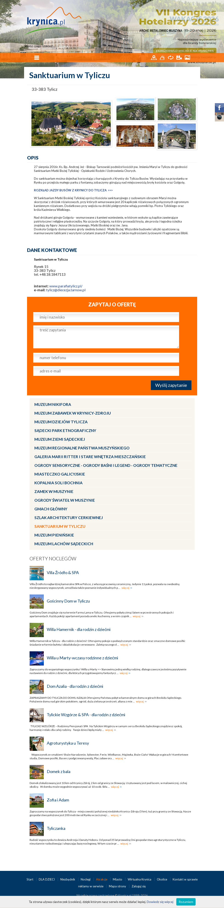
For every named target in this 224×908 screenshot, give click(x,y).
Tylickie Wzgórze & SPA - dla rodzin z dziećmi (86, 714)
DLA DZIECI (47, 879)
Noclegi (86, 879)
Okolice (162, 879)
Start (30, 879)
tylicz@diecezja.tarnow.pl (66, 290)
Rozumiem (186, 902)
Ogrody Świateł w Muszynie (64, 500)
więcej (125, 587)
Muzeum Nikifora (52, 404)
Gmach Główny (50, 508)
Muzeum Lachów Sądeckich (63, 543)
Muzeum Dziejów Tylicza (61, 421)
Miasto (118, 879)
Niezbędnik (68, 879)
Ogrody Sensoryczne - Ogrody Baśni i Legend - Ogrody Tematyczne (105, 465)
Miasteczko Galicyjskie (59, 474)
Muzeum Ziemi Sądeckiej (59, 439)
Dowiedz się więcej (160, 902)
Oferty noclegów (53, 558)
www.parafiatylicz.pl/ (66, 286)
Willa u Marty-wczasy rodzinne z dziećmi (82, 657)
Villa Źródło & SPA (63, 572)
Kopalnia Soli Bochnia (58, 482)
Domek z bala (58, 771)
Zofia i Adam (58, 799)
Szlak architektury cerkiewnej (68, 517)
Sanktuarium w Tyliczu (59, 526)
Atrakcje (102, 879)
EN (194, 4)
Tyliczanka (56, 828)
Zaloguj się (139, 886)
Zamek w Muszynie (53, 491)
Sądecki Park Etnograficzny (65, 430)
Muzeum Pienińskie (54, 535)
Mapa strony (117, 886)
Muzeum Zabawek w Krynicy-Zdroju (72, 413)
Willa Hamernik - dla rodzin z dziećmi (79, 629)
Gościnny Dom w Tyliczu (68, 600)
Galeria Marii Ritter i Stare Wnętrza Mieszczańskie (90, 456)
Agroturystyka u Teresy (68, 743)
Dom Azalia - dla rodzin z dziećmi (75, 686)
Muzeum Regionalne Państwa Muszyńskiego (82, 448)
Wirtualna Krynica (140, 879)
